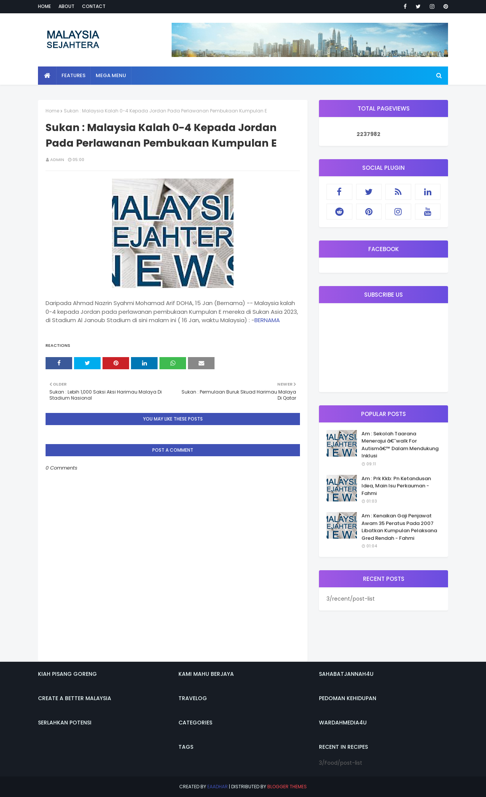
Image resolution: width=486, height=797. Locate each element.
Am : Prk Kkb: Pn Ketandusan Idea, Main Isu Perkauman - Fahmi (396, 486)
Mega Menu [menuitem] (111, 75)
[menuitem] (47, 75)
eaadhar (217, 786)
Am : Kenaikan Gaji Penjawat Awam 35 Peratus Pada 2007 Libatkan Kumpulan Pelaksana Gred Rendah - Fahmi (399, 527)
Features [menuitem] (73, 75)
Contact (94, 6)
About (66, 6)
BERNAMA (267, 320)
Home (44, 6)
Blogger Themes (287, 786)
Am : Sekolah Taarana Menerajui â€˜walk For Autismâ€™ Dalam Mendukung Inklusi (400, 445)
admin (57, 160)
